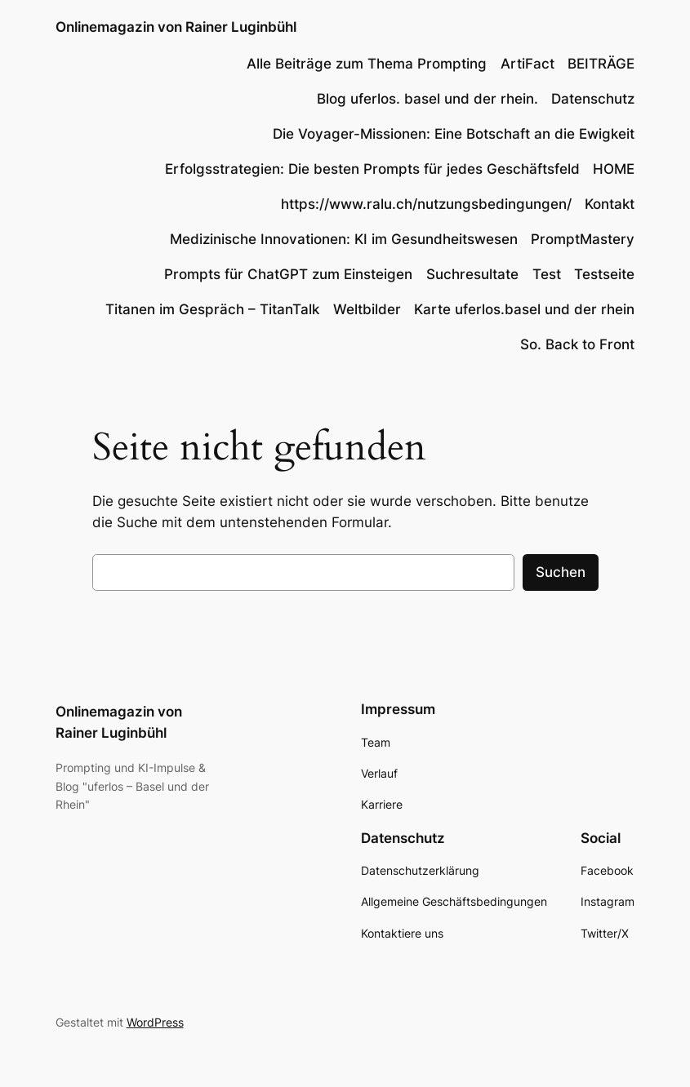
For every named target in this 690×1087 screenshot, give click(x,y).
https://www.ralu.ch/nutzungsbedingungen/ (426, 204)
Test (546, 274)
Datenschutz (592, 99)
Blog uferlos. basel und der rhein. (427, 99)
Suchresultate (472, 274)
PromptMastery (582, 239)
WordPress (155, 1022)
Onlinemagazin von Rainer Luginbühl (176, 27)
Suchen (560, 572)
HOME (613, 169)
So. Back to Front (577, 344)
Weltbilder (367, 309)
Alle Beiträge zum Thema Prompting (367, 63)
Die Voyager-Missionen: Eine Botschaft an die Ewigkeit (453, 134)
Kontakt (609, 204)
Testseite (604, 274)
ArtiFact (527, 63)
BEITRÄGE (601, 63)
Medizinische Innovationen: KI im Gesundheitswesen (344, 239)
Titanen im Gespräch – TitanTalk (212, 309)
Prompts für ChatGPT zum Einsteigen (288, 274)
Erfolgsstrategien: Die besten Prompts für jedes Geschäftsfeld (372, 169)
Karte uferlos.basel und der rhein (524, 309)
